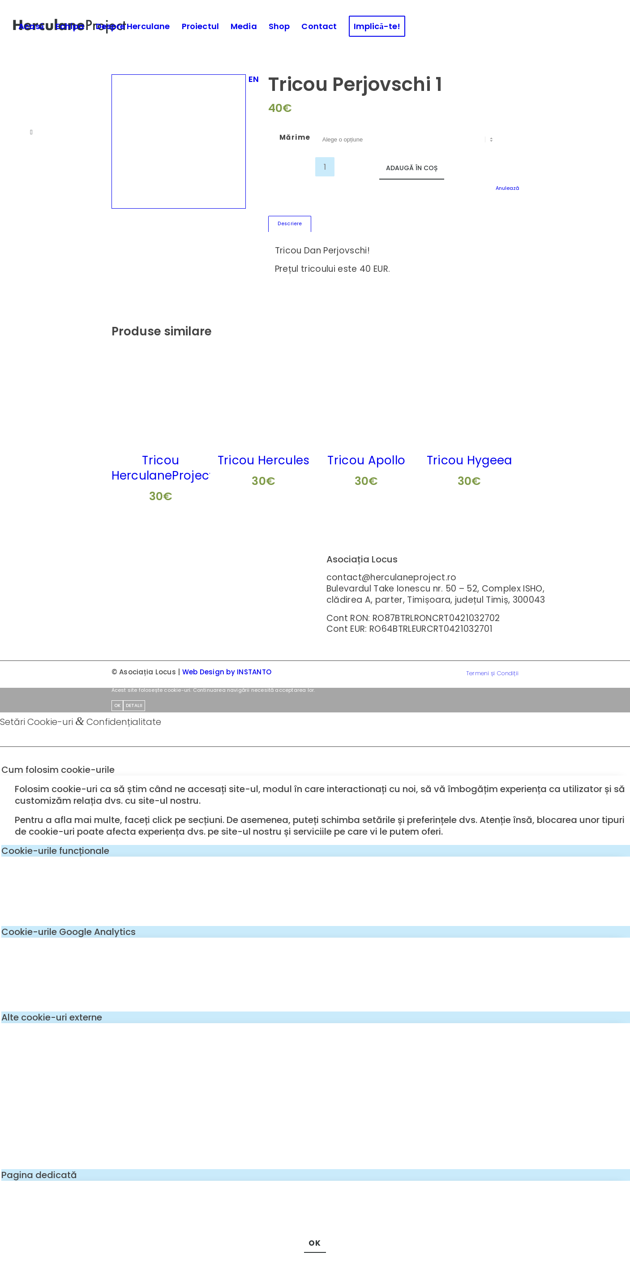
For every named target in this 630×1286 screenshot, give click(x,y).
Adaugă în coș (411, 167)
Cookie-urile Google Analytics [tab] (68, 932)
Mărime (295, 137)
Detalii (134, 705)
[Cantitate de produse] (324, 166)
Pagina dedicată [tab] (39, 1175)
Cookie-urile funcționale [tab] (55, 851)
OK (117, 705)
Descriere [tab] (290, 223)
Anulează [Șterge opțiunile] (507, 188)
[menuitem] (31, 26)
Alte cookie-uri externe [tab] (51, 1017)
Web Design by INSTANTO (227, 672)
